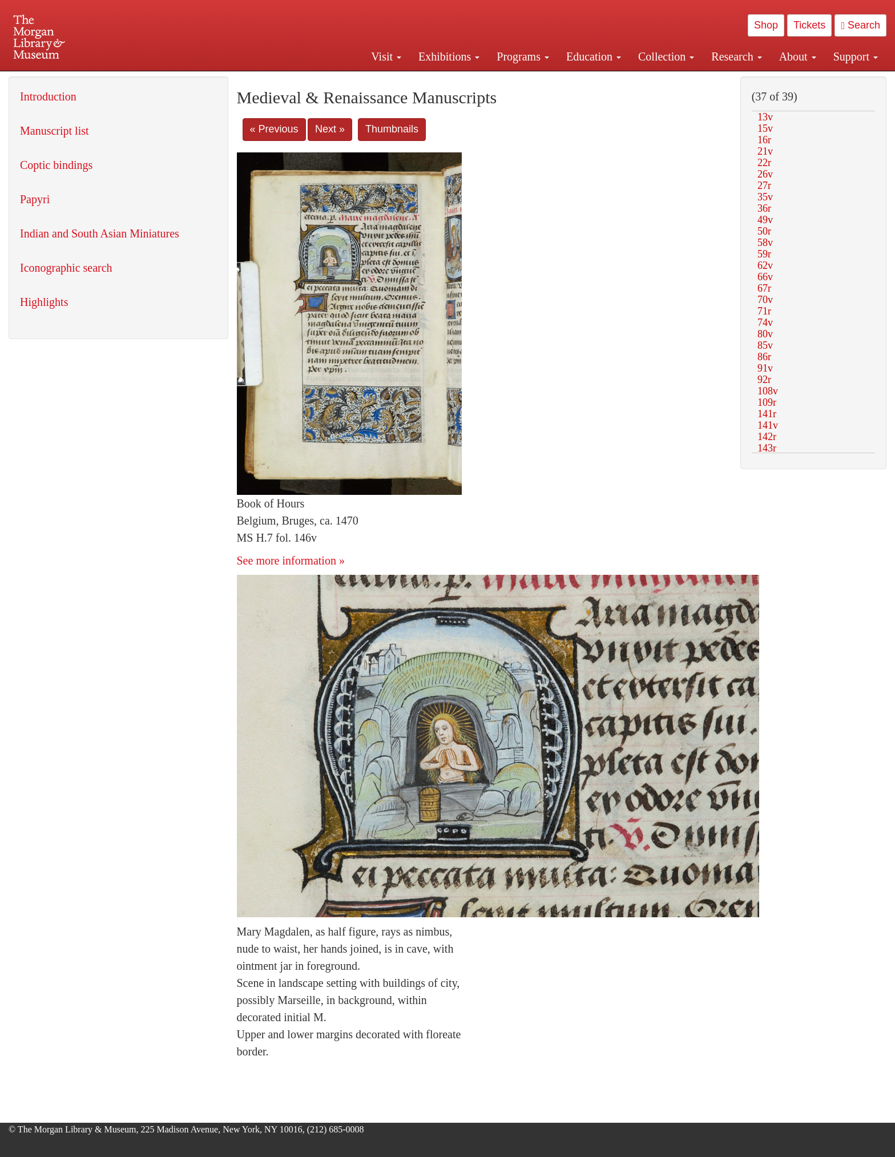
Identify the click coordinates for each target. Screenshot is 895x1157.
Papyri (35, 199)
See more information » (291, 560)
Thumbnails (391, 129)
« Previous (274, 129)
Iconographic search (66, 267)
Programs (523, 56)
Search (860, 25)
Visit (386, 56)
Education (593, 56)
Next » (330, 129)
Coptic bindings (56, 165)
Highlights (44, 302)
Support (855, 56)
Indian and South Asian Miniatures (99, 233)
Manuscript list (54, 130)
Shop (766, 25)
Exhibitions (448, 56)
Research (736, 56)
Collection (666, 56)
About (797, 56)
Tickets (809, 25)
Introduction (48, 96)
